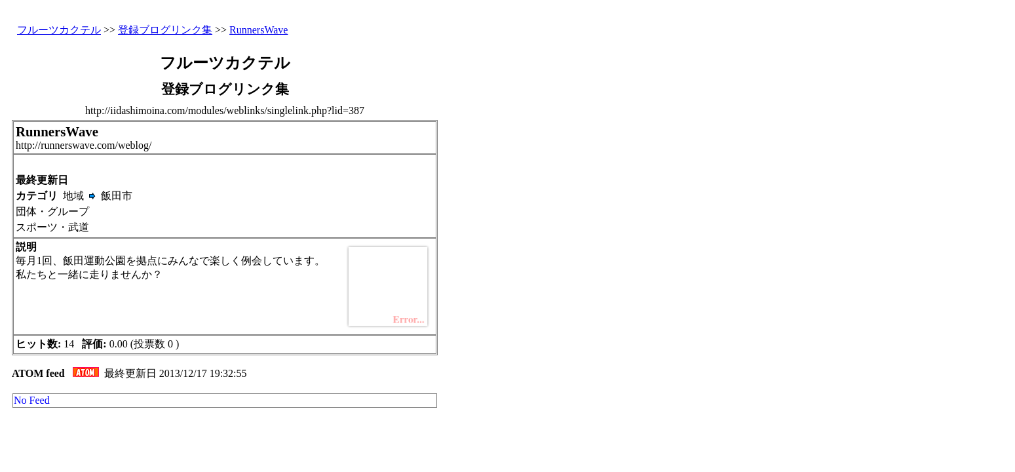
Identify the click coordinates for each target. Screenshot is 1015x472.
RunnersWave (258, 29)
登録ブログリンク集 (165, 29)
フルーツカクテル (59, 29)
